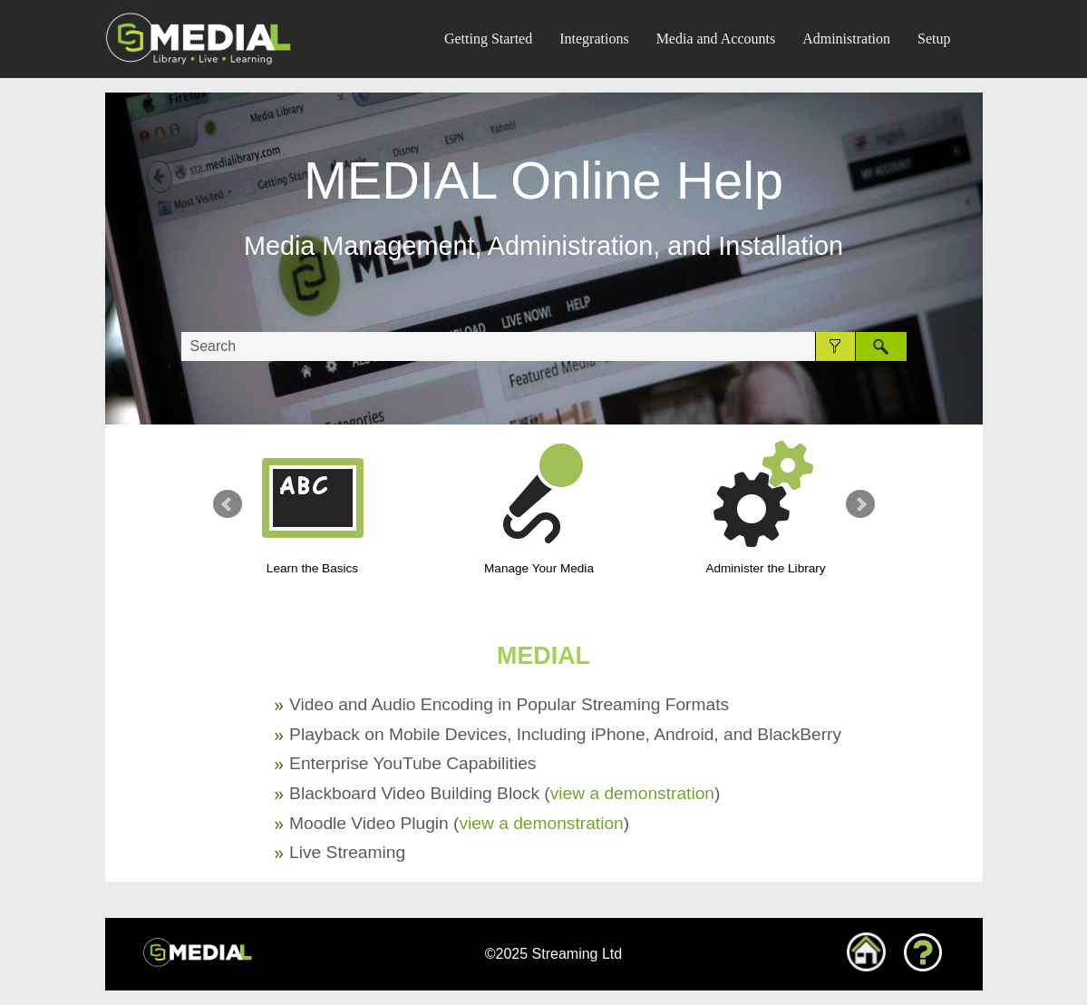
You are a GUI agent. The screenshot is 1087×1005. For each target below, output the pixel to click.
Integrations (593, 38)
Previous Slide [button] (227, 504)
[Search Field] (544, 346)
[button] (835, 346)
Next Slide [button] (860, 504)
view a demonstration (632, 793)
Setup (933, 38)
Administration (846, 38)
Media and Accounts (716, 38)
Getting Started (488, 38)
